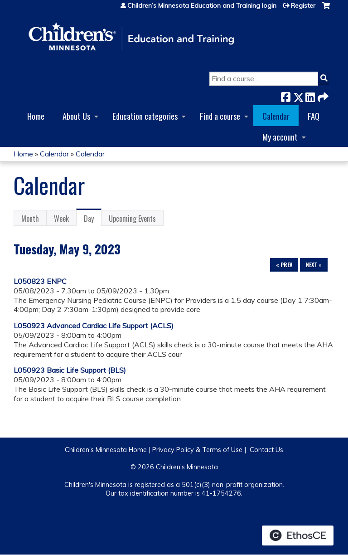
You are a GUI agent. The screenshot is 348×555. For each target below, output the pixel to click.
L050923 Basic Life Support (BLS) (70, 370)
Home (35, 116)
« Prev (284, 264)
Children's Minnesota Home (106, 450)
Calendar (276, 116)
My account (280, 137)
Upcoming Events (132, 218)
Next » (314, 264)
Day (93, 220)
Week (61, 218)
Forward (322, 95)
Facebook (285, 95)
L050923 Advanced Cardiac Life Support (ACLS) (94, 325)
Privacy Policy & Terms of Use (197, 450)
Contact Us (266, 450)
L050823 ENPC (40, 281)
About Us (76, 116)
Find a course (220, 116)
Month (30, 218)
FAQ (313, 116)
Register (303, 5)
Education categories (145, 116)
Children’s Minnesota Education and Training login (201, 5)
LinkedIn (309, 95)
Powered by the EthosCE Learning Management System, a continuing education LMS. (297, 535)
